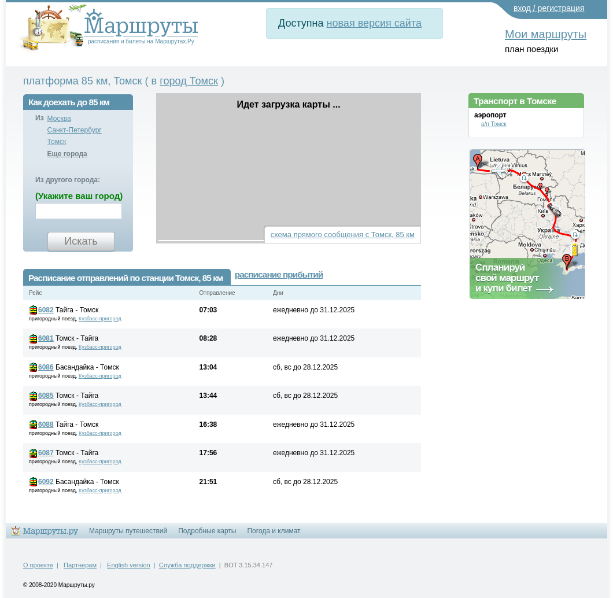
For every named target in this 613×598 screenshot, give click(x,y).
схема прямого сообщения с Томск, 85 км (343, 234)
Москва (59, 119)
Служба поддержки (187, 565)
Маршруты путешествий (128, 531)
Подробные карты (207, 531)
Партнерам (80, 565)
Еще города (67, 154)
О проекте (38, 565)
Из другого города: (67, 180)
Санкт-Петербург (74, 130)
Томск (57, 142)
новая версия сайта (374, 23)
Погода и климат (273, 531)
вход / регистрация (549, 8)
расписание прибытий (279, 274)
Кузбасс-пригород (100, 319)
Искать (80, 241)
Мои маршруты (545, 34)
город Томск (189, 81)
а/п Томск (494, 124)
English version (128, 565)
